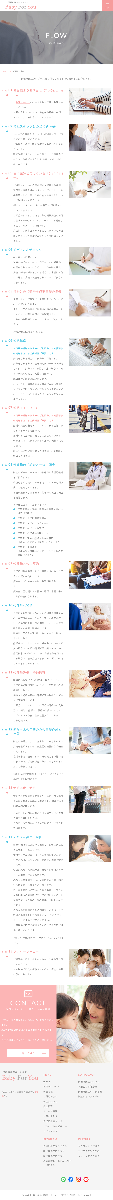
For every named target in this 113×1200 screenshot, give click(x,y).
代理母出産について (88, 1081)
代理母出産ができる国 (90, 1091)
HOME (4, 71)
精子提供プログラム (54, 1156)
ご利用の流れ (50, 1096)
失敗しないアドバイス (90, 1096)
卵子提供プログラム (54, 1151)
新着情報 (48, 1091)
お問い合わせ (23, 102)
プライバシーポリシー (55, 1126)
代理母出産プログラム (55, 1146)
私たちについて (51, 1086)
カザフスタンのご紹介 (90, 1151)
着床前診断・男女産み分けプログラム (57, 1162)
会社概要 (48, 1106)
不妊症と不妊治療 (87, 1086)
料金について (50, 1101)
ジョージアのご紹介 (88, 1156)
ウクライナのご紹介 (88, 1146)
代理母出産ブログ (52, 1121)
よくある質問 (50, 1111)
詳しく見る (28, 1053)
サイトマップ (50, 1131)
